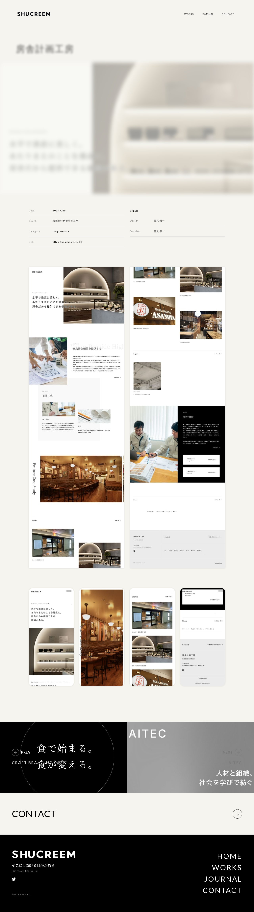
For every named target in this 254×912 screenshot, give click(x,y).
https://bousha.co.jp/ (65, 241)
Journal (208, 13)
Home (229, 856)
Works (189, 13)
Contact (228, 13)
